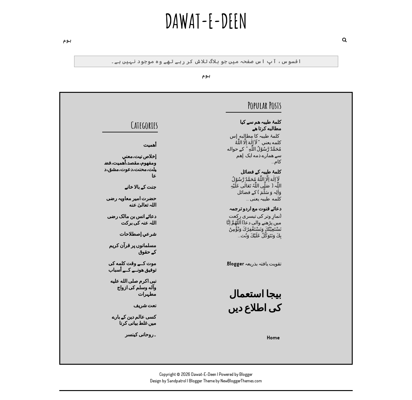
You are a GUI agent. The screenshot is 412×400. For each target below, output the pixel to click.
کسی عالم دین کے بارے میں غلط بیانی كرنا (134, 320)
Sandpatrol (176, 380)
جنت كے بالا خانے (140, 187)
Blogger (235, 263)
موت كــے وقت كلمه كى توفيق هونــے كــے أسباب (132, 266)
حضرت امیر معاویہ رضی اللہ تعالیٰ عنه (131, 201)
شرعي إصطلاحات (138, 234)
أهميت (149, 145)
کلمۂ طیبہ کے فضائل (261, 172)
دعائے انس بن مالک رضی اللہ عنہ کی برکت (131, 219)
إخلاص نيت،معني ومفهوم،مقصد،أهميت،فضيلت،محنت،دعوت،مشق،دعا (130, 165)
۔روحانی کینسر (140, 334)
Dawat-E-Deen (206, 20)
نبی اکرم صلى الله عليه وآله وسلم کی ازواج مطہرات (133, 287)
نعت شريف (144, 305)
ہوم (67, 40)
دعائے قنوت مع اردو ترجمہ (255, 208)
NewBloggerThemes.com (241, 380)
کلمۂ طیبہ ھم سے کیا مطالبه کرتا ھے (260, 125)
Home (273, 337)
